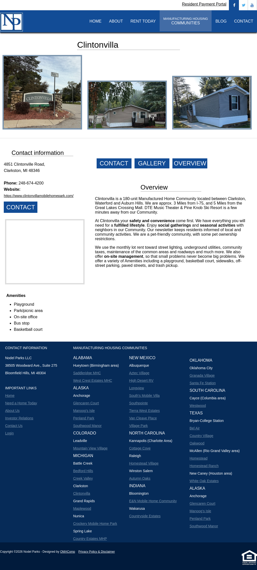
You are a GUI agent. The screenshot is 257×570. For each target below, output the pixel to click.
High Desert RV (141, 380)
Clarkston (80, 486)
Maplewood (82, 508)
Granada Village (202, 375)
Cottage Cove (140, 448)
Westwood (197, 406)
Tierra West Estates (144, 411)
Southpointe (138, 403)
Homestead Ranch (204, 466)
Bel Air (194, 428)
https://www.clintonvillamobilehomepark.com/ (39, 196)
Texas (196, 413)
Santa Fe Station (202, 383)
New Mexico (142, 358)
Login (9, 433)
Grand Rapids (84, 501)
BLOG (220, 21)
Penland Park (83, 418)
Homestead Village (143, 463)
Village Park (138, 426)
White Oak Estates (204, 481)
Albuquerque (139, 365)
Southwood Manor (87, 426)
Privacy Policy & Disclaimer (96, 551)
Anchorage (81, 396)
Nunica (78, 516)
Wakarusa (137, 508)
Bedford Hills (83, 471)
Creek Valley (83, 478)
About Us (12, 411)
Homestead (198, 458)
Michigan (83, 456)
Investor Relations (19, 418)
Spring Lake (82, 531)
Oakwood (196, 443)
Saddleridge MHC (87, 373)
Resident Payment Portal (204, 4)
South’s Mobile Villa (144, 396)
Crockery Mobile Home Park (95, 524)
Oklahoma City (201, 368)
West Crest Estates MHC (92, 380)
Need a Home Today (21, 403)
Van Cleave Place (143, 418)
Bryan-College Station (206, 421)
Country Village (201, 436)
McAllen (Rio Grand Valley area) (214, 451)
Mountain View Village (90, 448)
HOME (96, 21)
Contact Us (13, 426)
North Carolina (147, 433)
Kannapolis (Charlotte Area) (150, 441)
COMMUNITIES (185, 21)
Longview (136, 388)
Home (9, 396)
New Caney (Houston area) (210, 473)
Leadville (80, 441)
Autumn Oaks (139, 478)
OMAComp (67, 551)
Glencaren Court (86, 403)
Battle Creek (82, 463)
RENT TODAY (143, 21)
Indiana (137, 486)
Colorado (84, 433)
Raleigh (135, 456)
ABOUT (116, 21)
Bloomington (139, 493)
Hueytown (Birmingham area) (96, 365)
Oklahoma (200, 360)
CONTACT (243, 21)
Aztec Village (139, 373)
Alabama (82, 358)
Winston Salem (141, 471)
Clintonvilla (81, 493)
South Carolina (207, 390)
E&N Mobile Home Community (153, 501)
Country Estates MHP (90, 539)
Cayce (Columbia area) (207, 398)
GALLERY (152, 163)
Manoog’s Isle (84, 411)
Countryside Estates (144, 516)
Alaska (81, 388)
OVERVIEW (190, 163)
